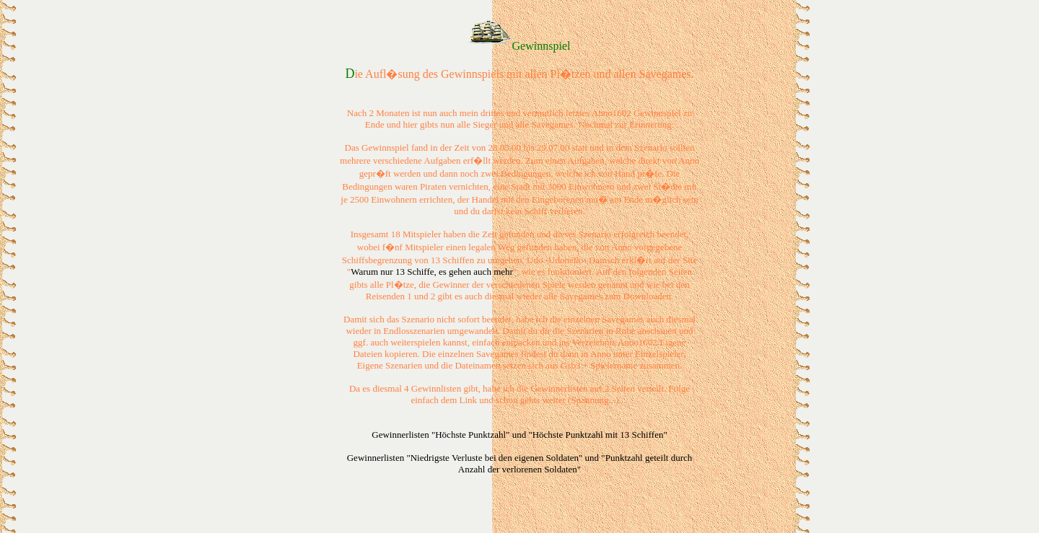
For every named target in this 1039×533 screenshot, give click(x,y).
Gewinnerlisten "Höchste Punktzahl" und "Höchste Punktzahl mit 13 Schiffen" (519, 434)
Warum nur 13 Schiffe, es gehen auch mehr (432, 271)
